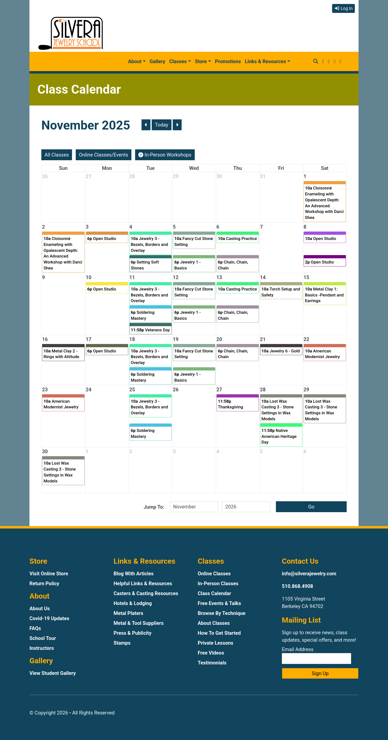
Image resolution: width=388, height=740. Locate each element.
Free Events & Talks (219, 603)
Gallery (157, 61)
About (135, 61)
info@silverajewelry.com (309, 574)
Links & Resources (265, 61)
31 (263, 176)
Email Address (316, 655)
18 (132, 339)
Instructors (41, 648)
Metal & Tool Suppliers (139, 623)
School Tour (42, 638)
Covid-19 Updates (49, 618)
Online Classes (214, 574)
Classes (178, 61)
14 (263, 277)
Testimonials (212, 663)
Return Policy (44, 583)
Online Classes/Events (103, 155)
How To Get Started (219, 633)
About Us (39, 608)
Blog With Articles (134, 574)
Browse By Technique (221, 613)
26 (45, 176)
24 (89, 390)
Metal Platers (128, 613)
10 (89, 277)
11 (132, 277)
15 (306, 277)
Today (161, 125)
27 (89, 176)
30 (219, 176)
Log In (343, 8)
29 (176, 176)
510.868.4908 (297, 586)
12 (176, 277)
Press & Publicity (132, 633)
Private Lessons (215, 643)
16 (45, 339)
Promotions (228, 61)
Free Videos (211, 653)
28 (132, 176)
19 (176, 339)
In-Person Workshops (165, 155)
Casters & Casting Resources (146, 593)
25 (132, 390)
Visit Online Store (48, 574)
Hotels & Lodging (133, 603)
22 (306, 339)
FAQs (35, 628)
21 (263, 339)
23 (45, 390)
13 (219, 277)
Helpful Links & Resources (143, 583)
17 (89, 339)
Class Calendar (214, 593)
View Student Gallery (52, 673)
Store (201, 61)
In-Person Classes (218, 583)
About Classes (214, 623)
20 (219, 339)
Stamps (122, 643)
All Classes (57, 155)
